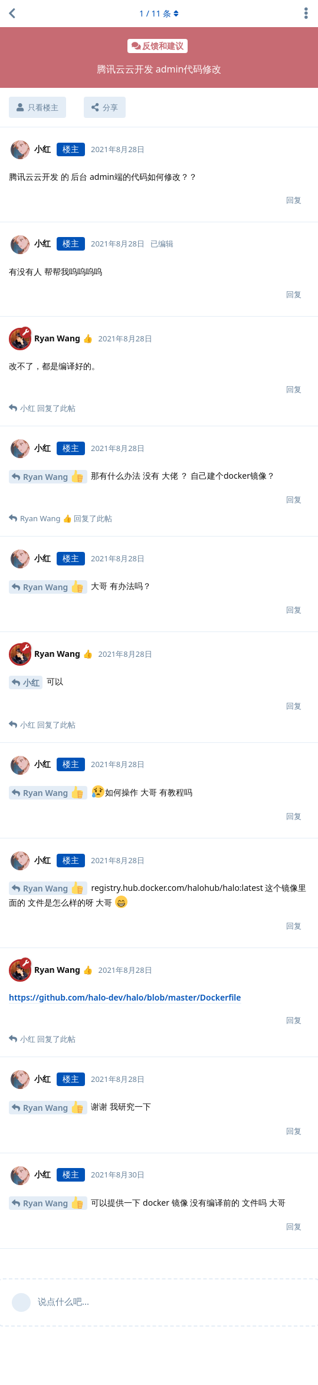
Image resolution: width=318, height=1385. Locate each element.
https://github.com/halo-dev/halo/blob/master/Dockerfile (125, 997)
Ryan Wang (53, 476)
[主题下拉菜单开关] (306, 13)
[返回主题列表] (12, 13)
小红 (31, 682)
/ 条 (159, 13)
